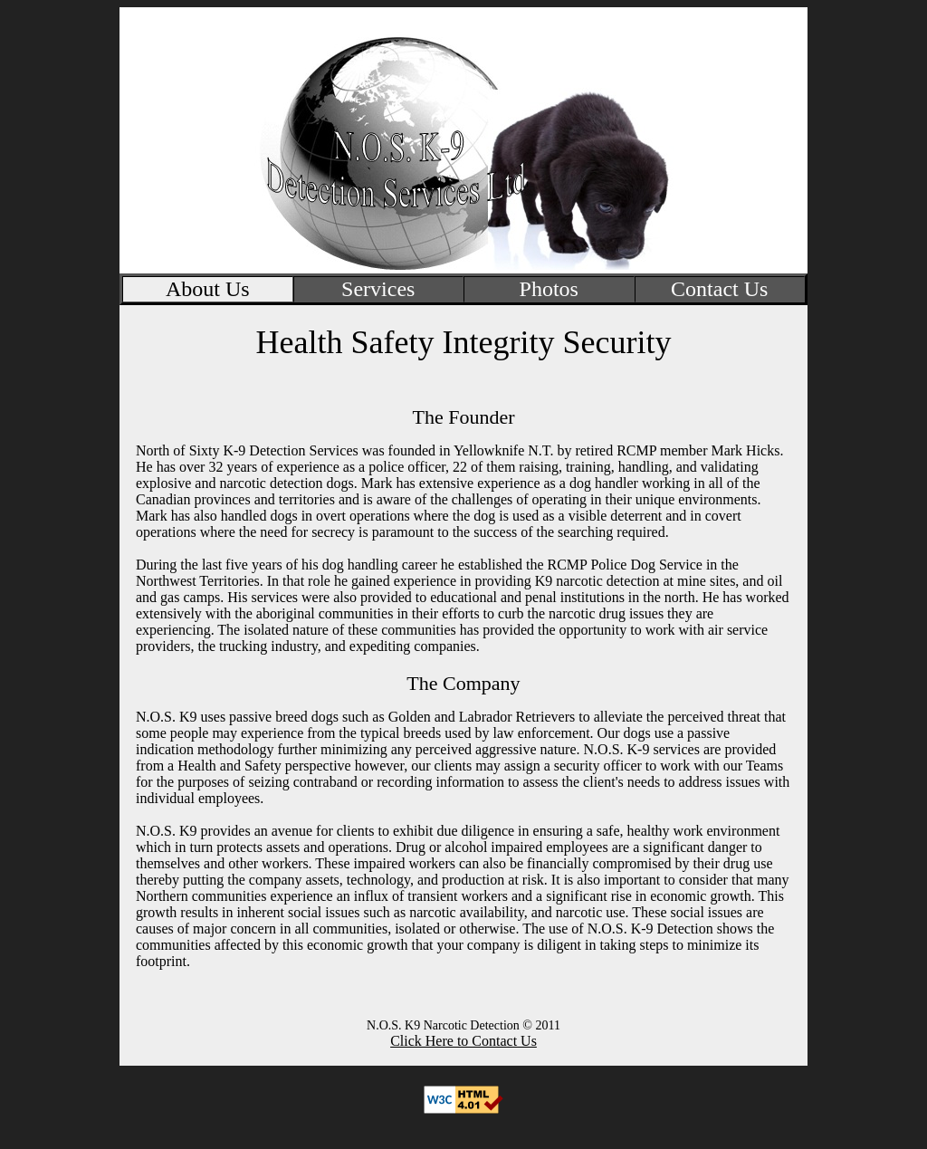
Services (378, 289)
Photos (549, 289)
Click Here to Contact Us (463, 1040)
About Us (208, 289)
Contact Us (719, 289)
